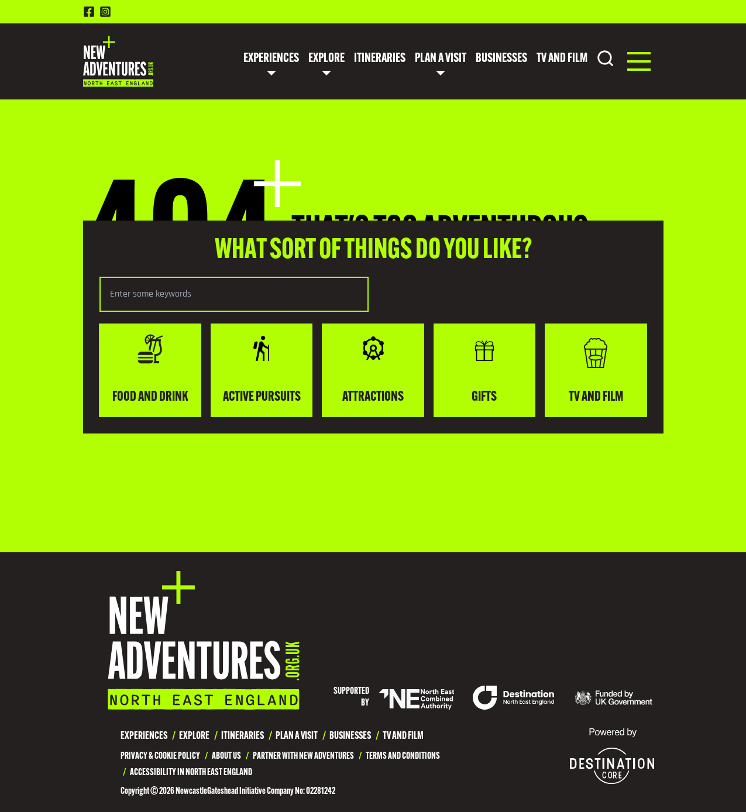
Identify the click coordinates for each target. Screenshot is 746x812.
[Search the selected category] (234, 294)
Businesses (501, 59)
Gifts (484, 369)
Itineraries (379, 59)
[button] (639, 61)
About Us (226, 756)
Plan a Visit (440, 59)
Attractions (373, 369)
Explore (326, 59)
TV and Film (562, 59)
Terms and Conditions (403, 756)
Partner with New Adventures (303, 756)
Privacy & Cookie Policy (160, 756)
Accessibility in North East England (191, 772)
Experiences (271, 59)
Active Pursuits (262, 369)
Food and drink (150, 369)
